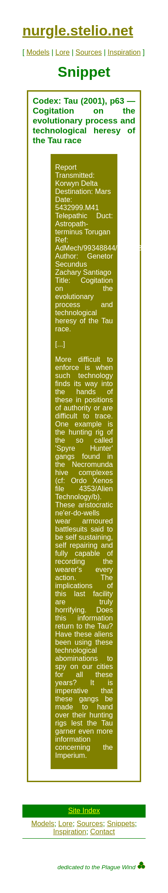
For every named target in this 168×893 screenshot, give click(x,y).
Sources (89, 52)
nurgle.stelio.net (77, 30)
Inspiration (124, 52)
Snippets (121, 823)
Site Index (84, 810)
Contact (102, 832)
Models (38, 52)
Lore (63, 52)
